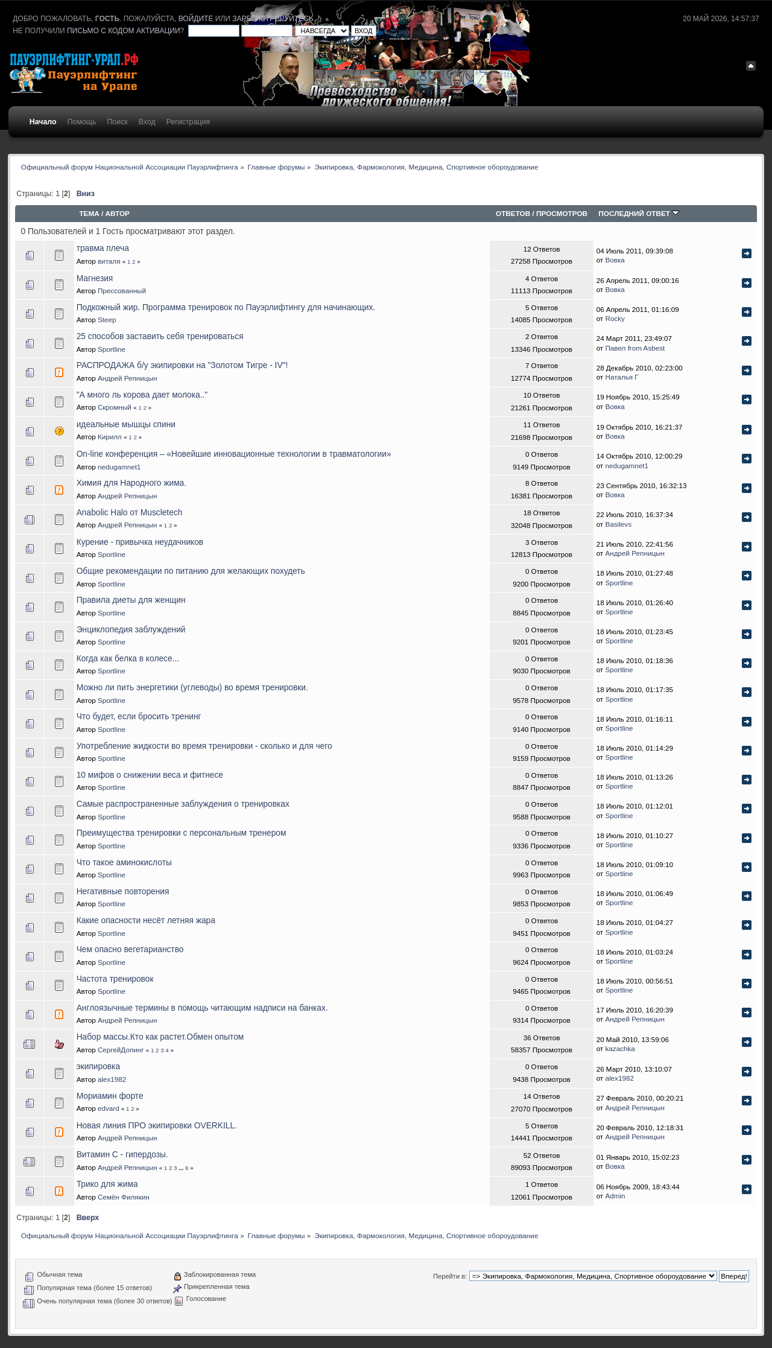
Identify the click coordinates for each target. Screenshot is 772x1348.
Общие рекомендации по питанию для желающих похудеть (191, 571)
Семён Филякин (124, 1197)
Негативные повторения (123, 891)
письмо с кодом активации (123, 31)
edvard (108, 1108)
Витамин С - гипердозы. (122, 1154)
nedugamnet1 (119, 467)
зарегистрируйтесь (272, 18)
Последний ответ (638, 213)
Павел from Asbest (635, 348)
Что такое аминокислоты (124, 862)
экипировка (98, 1066)
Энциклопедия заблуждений (131, 629)
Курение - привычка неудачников (140, 542)
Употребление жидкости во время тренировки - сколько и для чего (204, 746)
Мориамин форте (110, 1096)
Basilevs (618, 524)
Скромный (114, 407)
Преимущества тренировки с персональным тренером (181, 833)
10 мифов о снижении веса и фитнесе (150, 775)
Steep (107, 319)
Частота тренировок (115, 979)
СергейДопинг (121, 1050)
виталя (109, 261)
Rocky (614, 318)
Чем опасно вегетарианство (130, 949)
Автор (118, 213)
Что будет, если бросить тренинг (139, 716)
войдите (196, 18)
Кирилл (110, 436)
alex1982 (112, 1079)
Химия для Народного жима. (131, 483)
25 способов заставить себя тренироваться (160, 336)
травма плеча (103, 248)
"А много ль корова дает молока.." (142, 394)
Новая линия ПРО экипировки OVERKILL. (157, 1125)
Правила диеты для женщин (131, 600)
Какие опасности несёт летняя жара (146, 920)
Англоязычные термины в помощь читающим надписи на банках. (202, 1008)
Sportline (111, 349)
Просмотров (561, 213)
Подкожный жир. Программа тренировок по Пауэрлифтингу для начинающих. (226, 307)
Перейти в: (450, 1276)
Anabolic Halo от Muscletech (130, 512)
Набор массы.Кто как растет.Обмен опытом (160, 1036)
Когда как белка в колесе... (128, 658)
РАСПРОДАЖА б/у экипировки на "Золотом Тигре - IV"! (182, 365)
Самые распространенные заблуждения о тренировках (183, 804)
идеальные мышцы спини (126, 424)
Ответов (513, 213)
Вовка (614, 260)
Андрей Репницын (127, 378)
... (182, 1168)
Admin (615, 1196)
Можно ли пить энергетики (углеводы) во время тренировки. (192, 687)
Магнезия (95, 278)
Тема (89, 213)
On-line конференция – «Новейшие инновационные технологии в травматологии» (234, 454)
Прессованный (122, 290)
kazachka (619, 1048)
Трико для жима (107, 1184)
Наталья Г (621, 377)
